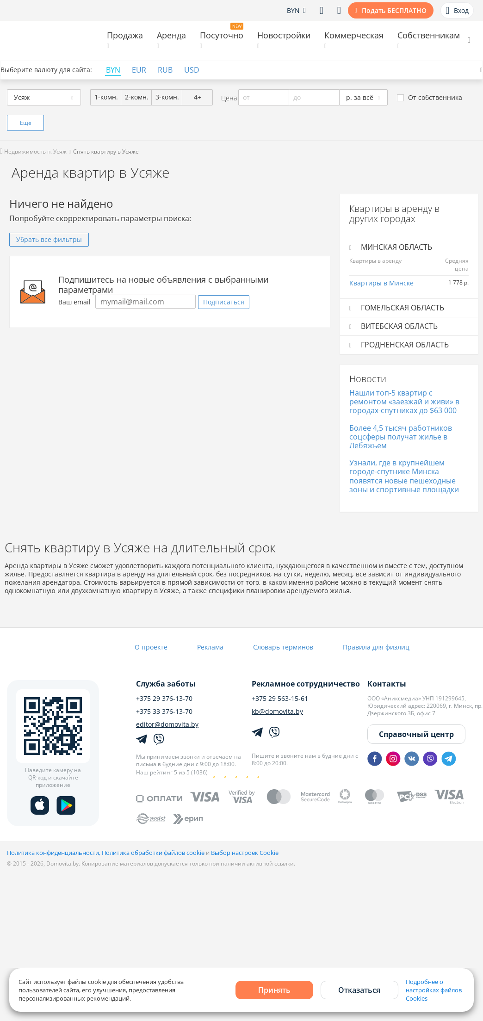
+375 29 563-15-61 (280, 698)
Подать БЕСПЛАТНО (394, 10)
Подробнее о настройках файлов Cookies (434, 990)
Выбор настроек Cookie (245, 852)
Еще (25, 123)
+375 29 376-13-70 (164, 698)
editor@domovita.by (167, 724)
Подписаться (223, 301)
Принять (274, 990)
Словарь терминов (283, 647)
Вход (457, 11)
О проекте (151, 647)
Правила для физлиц (376, 647)
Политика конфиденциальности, (54, 852)
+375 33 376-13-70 (164, 711)
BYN (113, 70)
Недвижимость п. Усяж (33, 151)
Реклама (210, 647)
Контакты (386, 684)
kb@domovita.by (277, 711)
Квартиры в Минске (381, 282)
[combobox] (44, 97)
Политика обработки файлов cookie (153, 852)
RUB (165, 70)
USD (191, 70)
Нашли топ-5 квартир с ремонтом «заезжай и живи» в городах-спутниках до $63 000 (404, 401)
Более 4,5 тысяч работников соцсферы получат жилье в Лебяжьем (400, 437)
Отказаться (359, 990)
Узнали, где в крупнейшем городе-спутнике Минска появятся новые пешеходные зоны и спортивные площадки (404, 476)
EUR (139, 70)
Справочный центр (416, 734)
